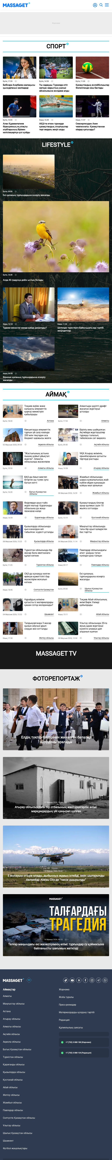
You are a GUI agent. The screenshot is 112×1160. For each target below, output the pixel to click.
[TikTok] (65, 980)
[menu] (106, 5)
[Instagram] (92, 980)
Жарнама (64, 989)
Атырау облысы (101, 468)
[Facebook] (85, 980)
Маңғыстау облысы (99, 541)
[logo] (16, 5)
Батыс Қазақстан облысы (37, 493)
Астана (50, 421)
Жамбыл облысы (100, 493)
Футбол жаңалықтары (15, 1148)
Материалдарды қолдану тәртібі (76, 1012)
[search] (101, 5)
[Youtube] (72, 980)
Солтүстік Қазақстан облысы (19, 1117)
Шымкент (49, 614)
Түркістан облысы (45, 565)
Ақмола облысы (46, 444)
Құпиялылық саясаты (71, 1027)
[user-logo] (95, 6)
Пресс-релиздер (67, 1004)
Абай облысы (102, 614)
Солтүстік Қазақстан (44, 590)
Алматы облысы (46, 468)
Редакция (64, 1020)
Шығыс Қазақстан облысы (94, 590)
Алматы (105, 421)
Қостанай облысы (100, 517)
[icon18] (29, 980)
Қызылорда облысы (44, 541)
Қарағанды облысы (44, 517)
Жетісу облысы (46, 638)
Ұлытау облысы (101, 638)
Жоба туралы (66, 997)
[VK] (78, 980)
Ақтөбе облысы (101, 444)
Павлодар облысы (100, 565)
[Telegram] (98, 980)
